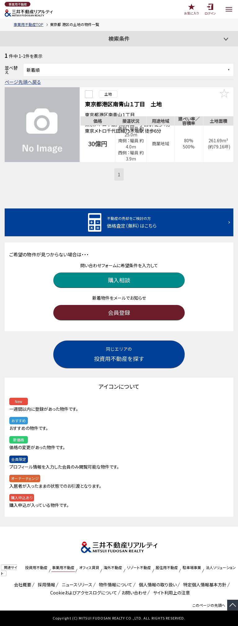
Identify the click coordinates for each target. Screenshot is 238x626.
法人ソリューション (221, 567)
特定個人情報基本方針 (204, 584)
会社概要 (21, 584)
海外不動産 (113, 567)
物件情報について (114, 584)
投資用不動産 (36, 567)
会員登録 (119, 312)
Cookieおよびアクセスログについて (82, 593)
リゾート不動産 (139, 567)
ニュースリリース (76, 584)
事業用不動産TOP (28, 24)
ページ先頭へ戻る (23, 82)
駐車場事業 (192, 567)
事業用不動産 (63, 567)
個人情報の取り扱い (157, 584)
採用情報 (45, 584)
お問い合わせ (134, 593)
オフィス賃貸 (89, 567)
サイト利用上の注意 (170, 593)
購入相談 (119, 280)
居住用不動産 (167, 567)
